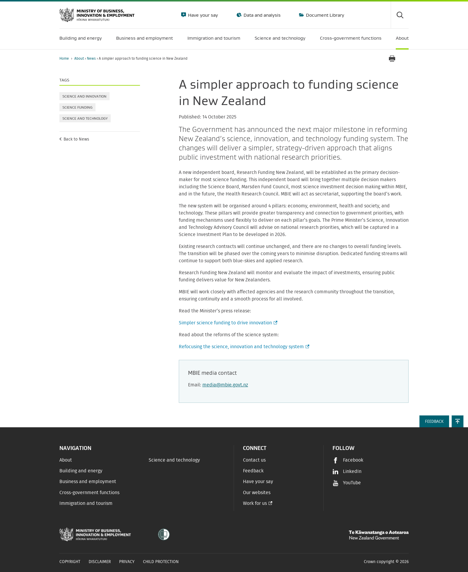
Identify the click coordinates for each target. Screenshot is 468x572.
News (92, 58)
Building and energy (80, 470)
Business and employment (87, 481)
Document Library (324, 15)
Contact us (254, 460)
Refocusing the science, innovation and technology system (243, 346)
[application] (406, 58)
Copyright (69, 562)
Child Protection (161, 562)
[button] (458, 421)
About (79, 58)
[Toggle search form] (400, 14)
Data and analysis (261, 15)
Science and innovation (84, 96)
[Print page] (392, 58)
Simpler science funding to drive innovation (227, 322)
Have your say (202, 15)
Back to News (76, 139)
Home (64, 58)
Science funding (77, 107)
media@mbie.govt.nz (225, 385)
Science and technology (85, 118)
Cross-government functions (89, 492)
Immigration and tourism (86, 503)
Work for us (255, 503)
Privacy (127, 562)
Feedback (253, 470)
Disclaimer (100, 562)
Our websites (256, 492)
